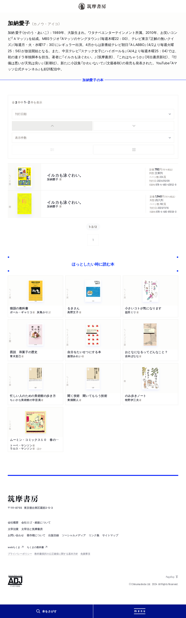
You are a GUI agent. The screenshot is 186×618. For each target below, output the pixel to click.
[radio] (52, 126)
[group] (93, 126)
